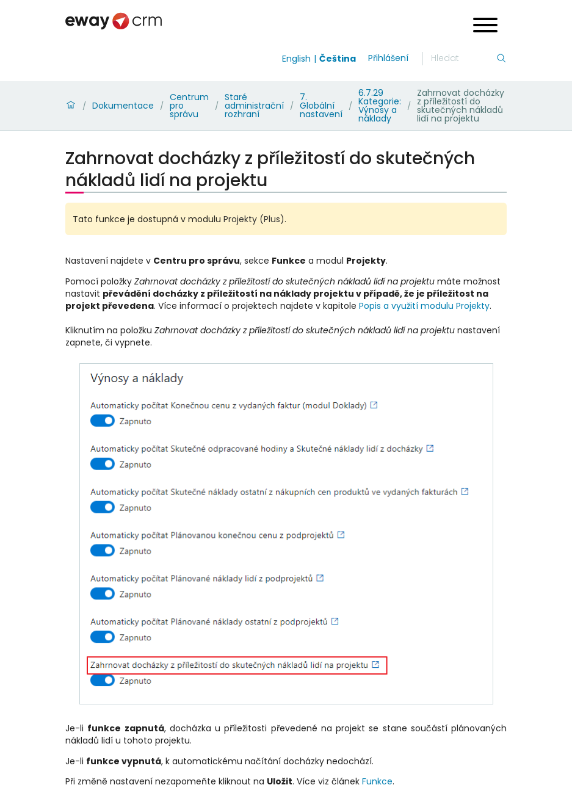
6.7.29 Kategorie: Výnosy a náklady (379, 106)
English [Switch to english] (296, 58)
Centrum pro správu (189, 105)
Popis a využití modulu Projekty (424, 306)
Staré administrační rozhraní (254, 105)
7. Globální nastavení (321, 105)
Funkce (377, 781)
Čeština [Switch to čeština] (337, 58)
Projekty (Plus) (253, 219)
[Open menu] (485, 27)
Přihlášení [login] (388, 57)
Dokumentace (123, 105)
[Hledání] (463, 58)
